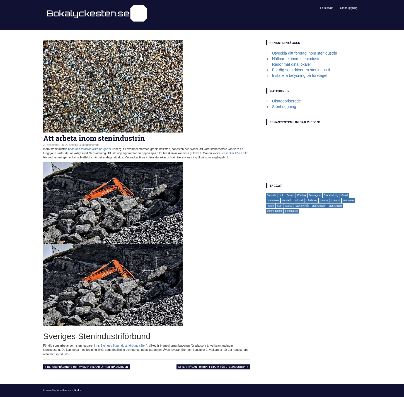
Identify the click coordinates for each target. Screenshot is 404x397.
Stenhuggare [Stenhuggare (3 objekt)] (319, 205)
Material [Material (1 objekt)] (336, 200)
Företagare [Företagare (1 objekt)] (315, 195)
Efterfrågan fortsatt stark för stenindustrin (212, 367)
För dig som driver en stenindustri (301, 70)
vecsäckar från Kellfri (234, 153)
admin (73, 144)
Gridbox (78, 390)
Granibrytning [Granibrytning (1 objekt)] (331, 195)
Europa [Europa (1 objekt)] (290, 195)
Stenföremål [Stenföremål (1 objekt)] (302, 205)
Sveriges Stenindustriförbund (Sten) (123, 345)
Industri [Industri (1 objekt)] (299, 200)
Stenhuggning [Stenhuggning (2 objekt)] (274, 210)
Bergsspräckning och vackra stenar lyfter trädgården (87, 367)
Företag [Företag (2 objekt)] (301, 195)
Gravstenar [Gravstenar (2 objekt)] (273, 200)
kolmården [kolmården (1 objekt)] (311, 200)
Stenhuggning (348, 7)
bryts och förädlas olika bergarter (89, 149)
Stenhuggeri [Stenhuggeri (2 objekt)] (335, 205)
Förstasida (326, 7)
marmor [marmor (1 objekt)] (324, 200)
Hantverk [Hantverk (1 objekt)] (287, 200)
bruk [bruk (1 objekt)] (281, 195)
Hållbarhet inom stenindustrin (297, 59)
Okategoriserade (89, 144)
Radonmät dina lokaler (291, 64)
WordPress (63, 390)
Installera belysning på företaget (299, 75)
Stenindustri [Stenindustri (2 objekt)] (291, 210)
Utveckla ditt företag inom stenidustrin (304, 53)
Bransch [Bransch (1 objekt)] (271, 195)
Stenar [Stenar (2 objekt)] (288, 205)
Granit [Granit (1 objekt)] (344, 195)
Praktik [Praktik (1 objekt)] (270, 205)
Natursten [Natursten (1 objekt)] (348, 200)
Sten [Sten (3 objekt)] (279, 205)
